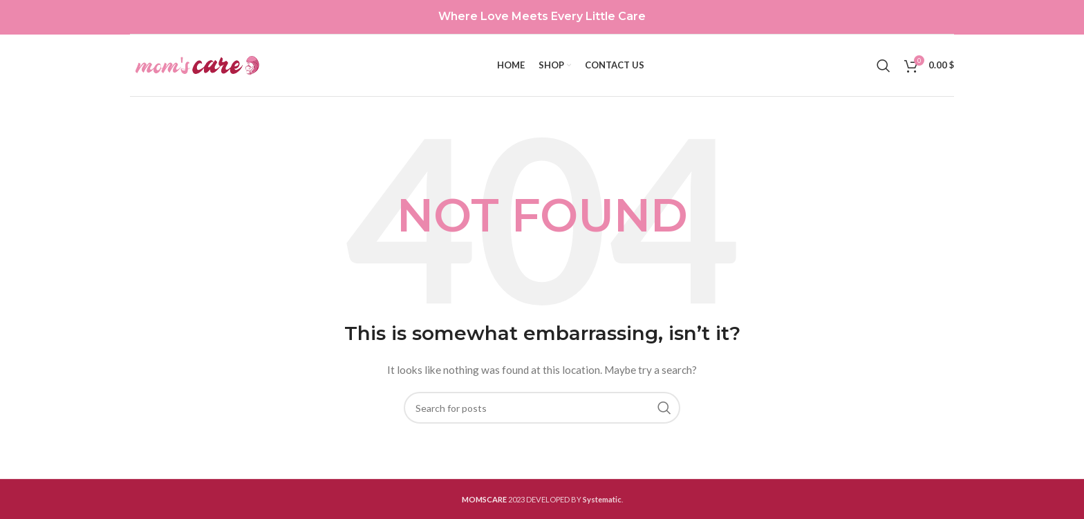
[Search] (883, 65)
